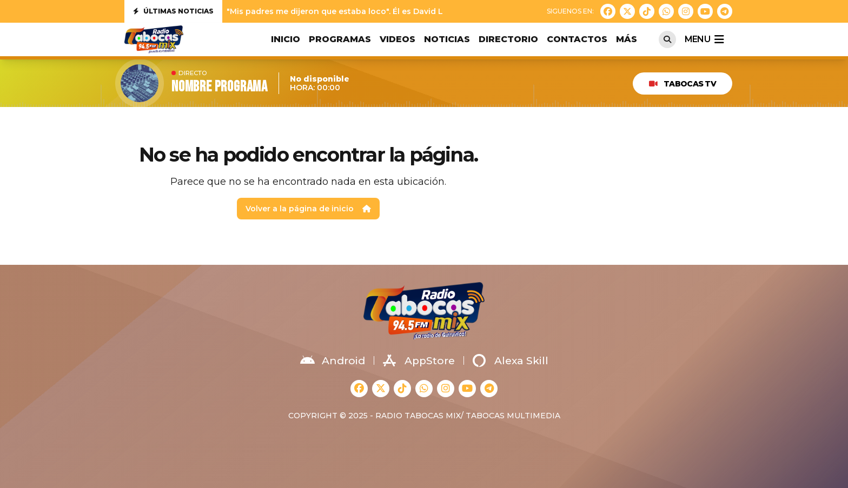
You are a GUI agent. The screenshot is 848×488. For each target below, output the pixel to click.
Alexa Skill (510, 360)
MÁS (626, 39)
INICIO (285, 39)
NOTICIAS (447, 39)
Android (332, 360)
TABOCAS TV (682, 84)
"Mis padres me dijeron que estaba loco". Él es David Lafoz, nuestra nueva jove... (386, 11)
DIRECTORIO (508, 39)
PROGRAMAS (340, 39)
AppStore (419, 360)
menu (704, 39)
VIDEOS (397, 39)
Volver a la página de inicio (308, 208)
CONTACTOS (577, 39)
